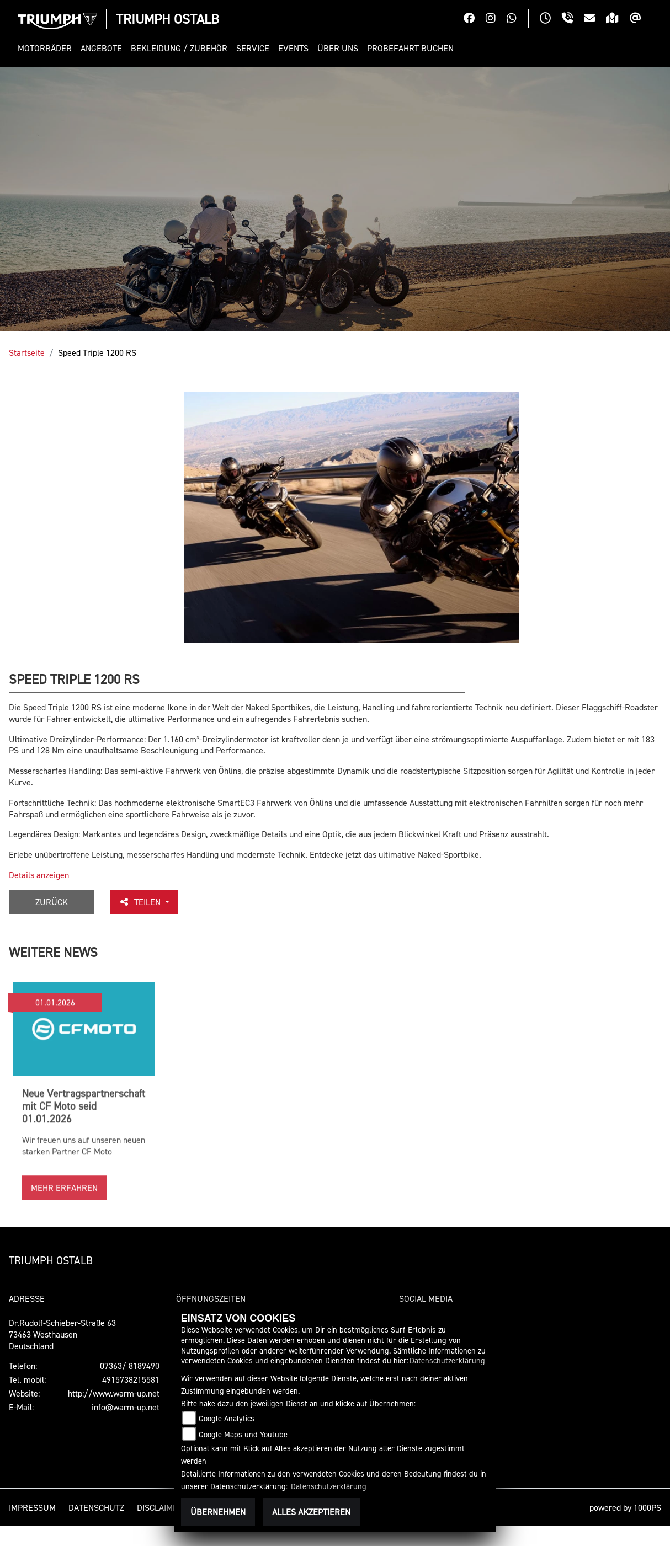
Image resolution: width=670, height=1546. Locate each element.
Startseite (27, 352)
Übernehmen (218, 1511)
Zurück (51, 901)
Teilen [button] (141, 901)
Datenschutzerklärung (447, 1360)
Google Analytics (226, 1418)
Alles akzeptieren (311, 1511)
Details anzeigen (39, 874)
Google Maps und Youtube (243, 1434)
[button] (47, 48)
